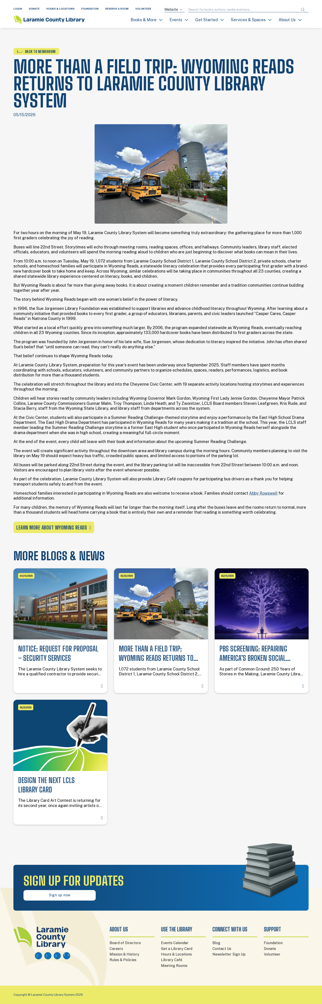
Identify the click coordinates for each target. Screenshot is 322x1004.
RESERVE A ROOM (117, 8)
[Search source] (174, 9)
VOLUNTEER (143, 8)
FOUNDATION (90, 8)
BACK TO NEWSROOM (36, 51)
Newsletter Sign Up (229, 954)
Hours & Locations (176, 954)
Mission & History (124, 954)
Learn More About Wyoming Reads (53, 528)
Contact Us (221, 949)
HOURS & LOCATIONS (60, 8)
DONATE (34, 8)
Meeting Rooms (174, 966)
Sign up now (59, 895)
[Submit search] (303, 9)
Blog (216, 943)
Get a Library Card (176, 949)
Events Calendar (175, 943)
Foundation (273, 943)
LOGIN (17, 8)
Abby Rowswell (263, 493)
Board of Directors (125, 943)
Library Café (171, 960)
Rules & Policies (123, 960)
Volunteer (272, 954)
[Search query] (242, 9)
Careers (116, 949)
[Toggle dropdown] (161, 20)
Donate (270, 949)
